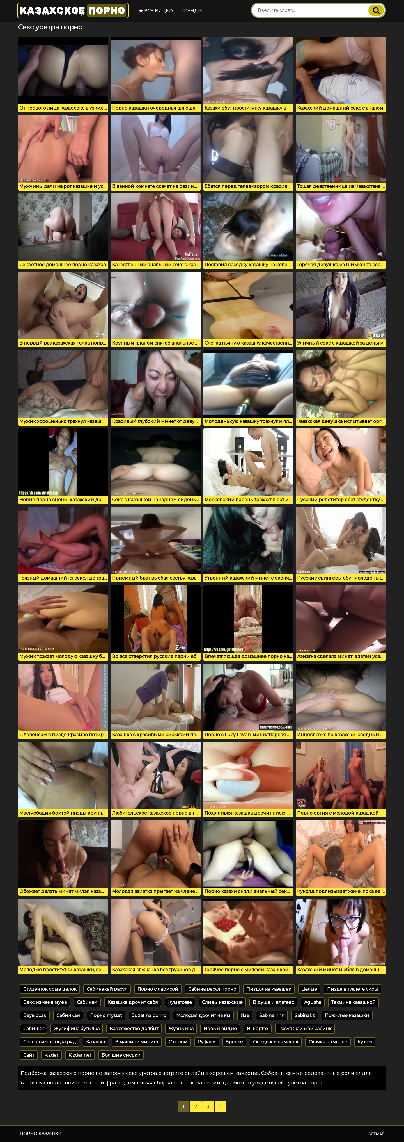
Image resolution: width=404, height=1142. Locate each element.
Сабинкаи (68, 1015)
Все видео (156, 10)
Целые (309, 989)
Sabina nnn (271, 1015)
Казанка (95, 1042)
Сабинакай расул (107, 989)
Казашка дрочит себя (132, 1002)
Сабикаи (87, 1002)
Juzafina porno (149, 1015)
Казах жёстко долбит (134, 1028)
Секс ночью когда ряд (49, 1042)
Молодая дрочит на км (203, 1015)
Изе (244, 1015)
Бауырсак (34, 1015)
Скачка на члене (328, 1042)
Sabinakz (305, 1015)
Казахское (73, 10)
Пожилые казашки (347, 1015)
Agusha (312, 1002)
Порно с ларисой (157, 989)
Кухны (364, 1042)
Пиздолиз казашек (268, 989)
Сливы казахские (222, 1002)
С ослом (178, 1042)
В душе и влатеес (273, 1002)
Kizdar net (79, 1055)
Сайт (28, 1055)
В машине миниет (137, 1042)
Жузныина (181, 1028)
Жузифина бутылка (77, 1028)
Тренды (192, 10)
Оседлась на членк (276, 1042)
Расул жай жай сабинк (305, 1028)
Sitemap (376, 1134)
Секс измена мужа (45, 1002)
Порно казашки (41, 1133)
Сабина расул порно (212, 989)
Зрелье (234, 1042)
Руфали (207, 1042)
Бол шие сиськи (121, 1055)
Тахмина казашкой (353, 1002)
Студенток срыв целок (50, 989)
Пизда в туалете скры (352, 989)
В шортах (257, 1028)
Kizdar (51, 1055)
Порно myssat (106, 1015)
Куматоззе (180, 1002)
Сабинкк (33, 1028)
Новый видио (220, 1028)
